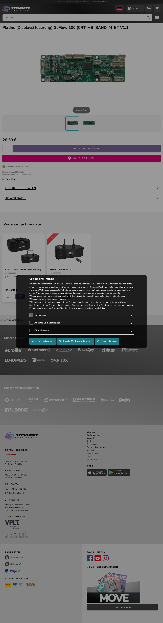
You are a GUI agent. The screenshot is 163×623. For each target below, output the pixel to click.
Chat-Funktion (42, 330)
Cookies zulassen (107, 341)
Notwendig (40, 315)
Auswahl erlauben (42, 341)
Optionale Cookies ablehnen (75, 341)
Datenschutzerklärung (91, 302)
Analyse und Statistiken (47, 322)
